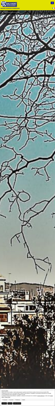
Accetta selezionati (17, 403)
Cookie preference (40, 395)
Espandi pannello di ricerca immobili (10, 12)
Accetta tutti (4, 403)
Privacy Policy (7, 397)
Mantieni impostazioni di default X (47, 390)
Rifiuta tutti (10, 403)
